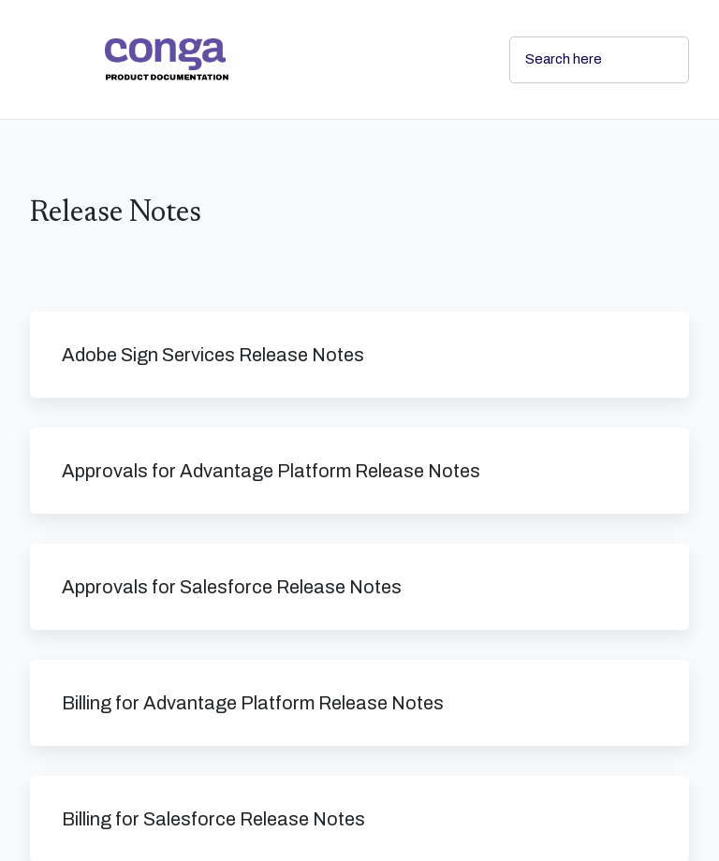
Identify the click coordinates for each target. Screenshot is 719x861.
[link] (292, 59)
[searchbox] (654, 60)
